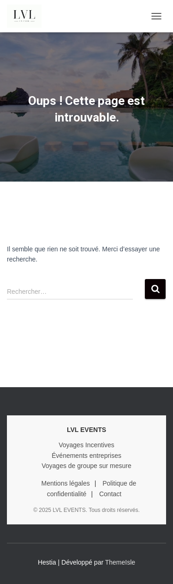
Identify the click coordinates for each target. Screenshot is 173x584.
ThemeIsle (120, 562)
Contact (110, 494)
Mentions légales (66, 483)
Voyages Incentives (86, 445)
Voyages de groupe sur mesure (86, 465)
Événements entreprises (86, 455)
